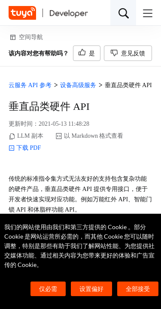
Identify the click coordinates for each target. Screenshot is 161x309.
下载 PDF (25, 148)
